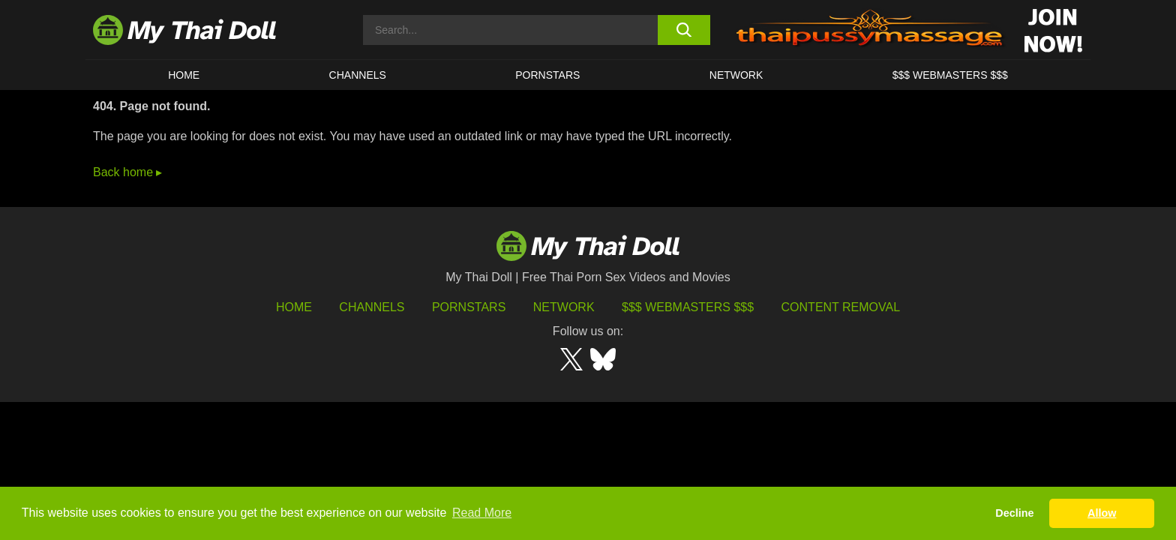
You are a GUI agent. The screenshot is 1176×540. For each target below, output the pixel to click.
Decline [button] (1014, 513)
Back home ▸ (127, 172)
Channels (371, 307)
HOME (184, 75)
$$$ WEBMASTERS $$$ (950, 75)
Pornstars (547, 75)
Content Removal (841, 307)
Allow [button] (1102, 513)
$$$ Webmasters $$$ (688, 307)
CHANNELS (357, 75)
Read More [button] (482, 512)
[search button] (684, 30)
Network (737, 75)
